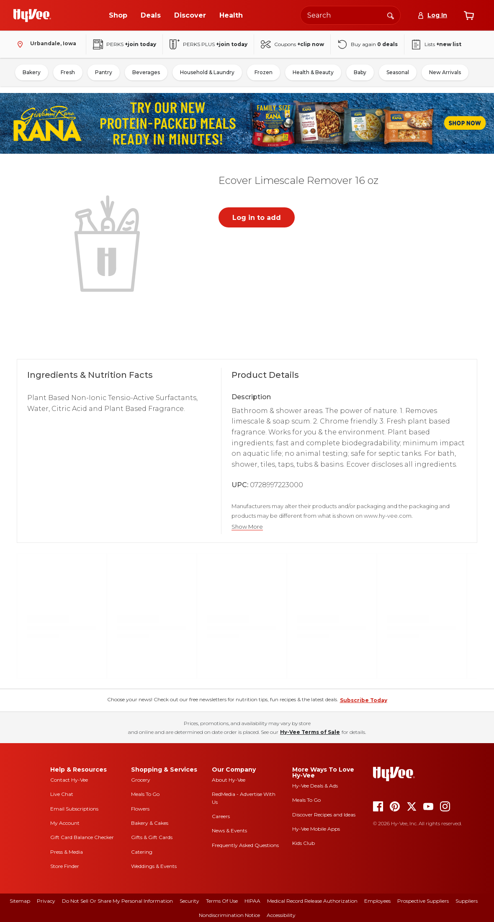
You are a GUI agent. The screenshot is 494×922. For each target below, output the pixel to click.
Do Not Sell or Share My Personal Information (117, 901)
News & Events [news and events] (229, 830)
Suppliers (466, 901)
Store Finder (64, 866)
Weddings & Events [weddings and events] (154, 866)
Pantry (103, 72)
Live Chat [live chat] (61, 794)
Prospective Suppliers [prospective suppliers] (423, 901)
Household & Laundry (207, 72)
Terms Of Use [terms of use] (222, 901)
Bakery (32, 72)
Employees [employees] (377, 901)
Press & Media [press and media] (66, 852)
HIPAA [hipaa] (252, 901)
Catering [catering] (141, 852)
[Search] (391, 15)
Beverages (146, 72)
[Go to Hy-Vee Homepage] (32, 15)
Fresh (68, 72)
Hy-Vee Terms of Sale (310, 732)
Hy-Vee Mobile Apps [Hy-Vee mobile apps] (316, 829)
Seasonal (397, 72)
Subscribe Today (363, 700)
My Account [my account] (65, 823)
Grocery (140, 780)
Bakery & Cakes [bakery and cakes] (149, 823)
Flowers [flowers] (140, 809)
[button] (109, 242)
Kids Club (303, 843)
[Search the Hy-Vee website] (350, 15)
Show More (247, 527)
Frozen (264, 72)
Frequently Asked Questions (245, 845)
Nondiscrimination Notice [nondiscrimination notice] (229, 915)
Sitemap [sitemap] (20, 901)
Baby (360, 72)
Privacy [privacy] (46, 901)
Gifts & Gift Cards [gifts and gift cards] (151, 837)
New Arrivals (445, 72)
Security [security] (189, 901)
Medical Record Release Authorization (312, 901)
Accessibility (281, 915)
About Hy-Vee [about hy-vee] (228, 780)
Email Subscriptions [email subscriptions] (74, 809)
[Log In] (432, 15)
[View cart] (469, 15)
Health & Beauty (313, 72)
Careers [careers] (221, 816)
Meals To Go (145, 794)
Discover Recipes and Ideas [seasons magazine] (323, 814)
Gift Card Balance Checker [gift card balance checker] (82, 837)
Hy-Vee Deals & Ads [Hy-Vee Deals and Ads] (315, 786)
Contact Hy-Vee (69, 780)
